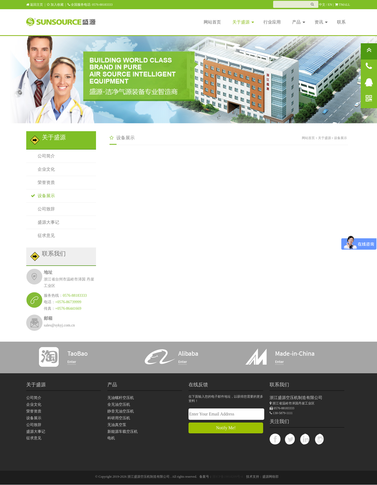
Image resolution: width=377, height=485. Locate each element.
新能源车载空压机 (122, 432)
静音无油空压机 (120, 411)
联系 (341, 22)
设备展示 (41, 195)
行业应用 (272, 22)
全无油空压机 (118, 404)
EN (330, 4)
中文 (322, 4)
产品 (298, 21)
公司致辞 (41, 209)
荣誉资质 (41, 182)
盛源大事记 (43, 222)
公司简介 (41, 156)
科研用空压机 (118, 418)
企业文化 (41, 169)
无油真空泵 (116, 425)
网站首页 (212, 22)
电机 (111, 438)
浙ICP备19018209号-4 (227, 477)
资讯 (321, 21)
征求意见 (41, 235)
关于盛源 (243, 21)
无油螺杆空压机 (120, 398)
